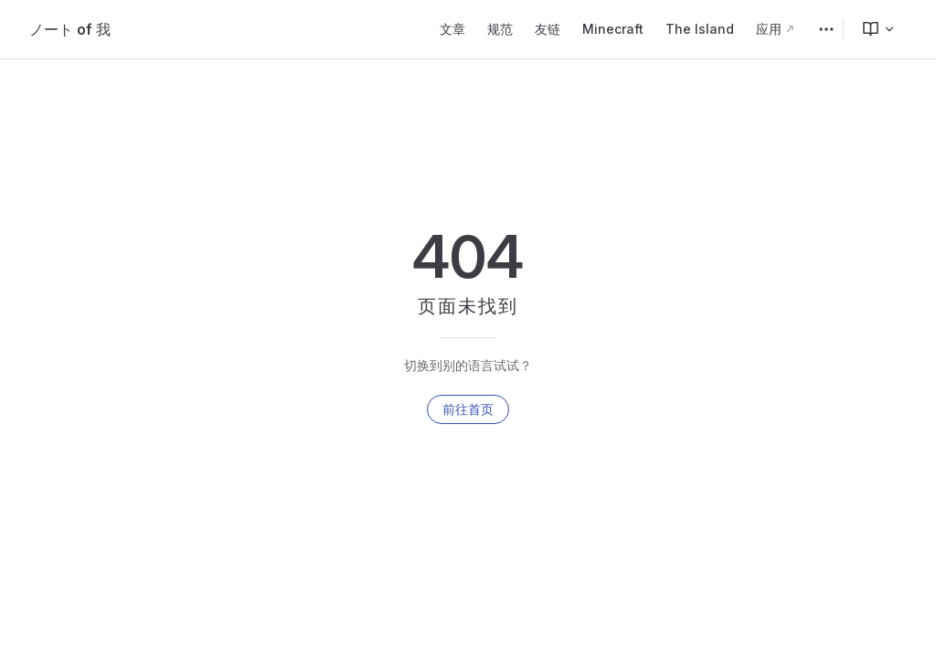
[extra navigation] (826, 29)
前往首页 (468, 409)
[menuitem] (871, 29)
